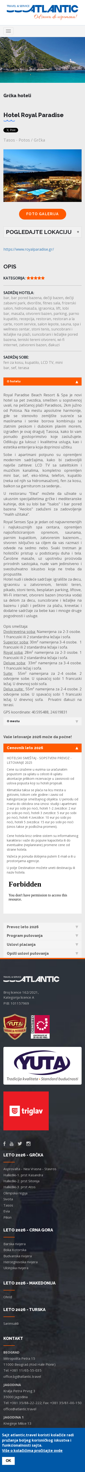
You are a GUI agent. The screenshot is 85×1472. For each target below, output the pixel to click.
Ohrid (7, 1297)
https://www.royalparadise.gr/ (28, 249)
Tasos (8, 1205)
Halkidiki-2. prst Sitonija (21, 1181)
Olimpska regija (15, 1193)
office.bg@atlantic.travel (22, 1376)
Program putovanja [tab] (42, 935)
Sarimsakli (11, 1323)
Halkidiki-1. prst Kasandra (23, 1175)
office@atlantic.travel (19, 1409)
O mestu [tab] (42, 721)
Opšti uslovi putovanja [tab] (42, 953)
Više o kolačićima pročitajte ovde (32, 1450)
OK (8, 1461)
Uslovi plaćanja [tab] (42, 944)
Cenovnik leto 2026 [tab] (42, 748)
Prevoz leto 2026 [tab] (42, 927)
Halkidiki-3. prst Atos (19, 1187)
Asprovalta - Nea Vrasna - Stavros (29, 1168)
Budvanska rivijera (17, 1256)
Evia (6, 1211)
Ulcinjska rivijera (15, 1268)
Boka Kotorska (14, 1249)
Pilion (7, 1217)
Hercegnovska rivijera (20, 1262)
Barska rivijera (14, 1243)
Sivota (8, 1199)
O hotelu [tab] (42, 381)
